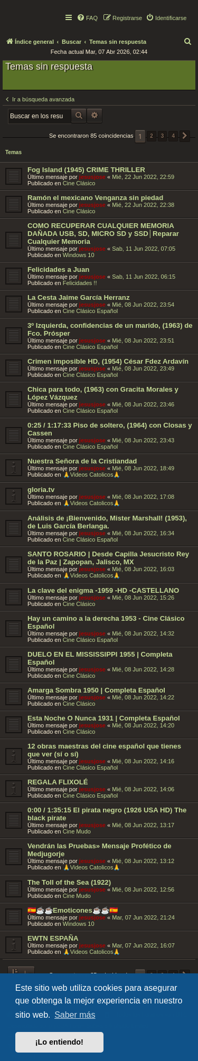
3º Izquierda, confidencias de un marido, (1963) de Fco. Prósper (110, 329)
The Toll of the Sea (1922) (69, 882)
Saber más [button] (74, 1014)
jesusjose (92, 177)
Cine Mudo (77, 831)
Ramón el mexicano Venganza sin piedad (95, 198)
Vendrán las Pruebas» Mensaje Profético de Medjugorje (99, 850)
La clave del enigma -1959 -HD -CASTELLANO (103, 590)
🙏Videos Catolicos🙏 (92, 474)
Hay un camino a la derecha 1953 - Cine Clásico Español (106, 622)
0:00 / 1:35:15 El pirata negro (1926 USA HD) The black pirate (106, 814)
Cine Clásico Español (90, 311)
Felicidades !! (80, 283)
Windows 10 (79, 255)
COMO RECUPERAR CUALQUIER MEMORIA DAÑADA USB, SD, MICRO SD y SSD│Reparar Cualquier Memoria (103, 233)
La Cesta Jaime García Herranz (78, 297)
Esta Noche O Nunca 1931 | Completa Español (103, 718)
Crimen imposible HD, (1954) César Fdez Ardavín (107, 361)
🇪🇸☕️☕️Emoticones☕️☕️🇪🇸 (72, 910)
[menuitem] (87, 18)
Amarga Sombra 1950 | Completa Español (96, 690)
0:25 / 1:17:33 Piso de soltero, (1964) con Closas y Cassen (109, 429)
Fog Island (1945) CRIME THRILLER (86, 170)
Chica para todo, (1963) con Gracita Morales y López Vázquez (102, 393)
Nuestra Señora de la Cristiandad (82, 461)
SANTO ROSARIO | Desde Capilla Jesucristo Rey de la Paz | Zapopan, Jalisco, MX (108, 558)
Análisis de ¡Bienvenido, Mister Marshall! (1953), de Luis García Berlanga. (107, 522)
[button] (185, 136)
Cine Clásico (79, 183)
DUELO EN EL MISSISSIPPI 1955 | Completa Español (100, 658)
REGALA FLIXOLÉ (57, 782)
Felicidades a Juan (58, 269)
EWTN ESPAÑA (52, 938)
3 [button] (162, 136)
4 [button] (173, 136)
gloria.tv (40, 490)
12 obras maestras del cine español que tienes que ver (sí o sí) (104, 750)
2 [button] (151, 136)
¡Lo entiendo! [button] (59, 1042)
